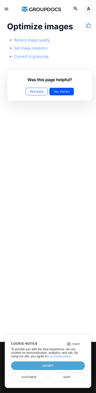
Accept (48, 365)
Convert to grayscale (31, 56)
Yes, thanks (61, 91)
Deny (67, 377)
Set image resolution (31, 48)
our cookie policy (59, 356)
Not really (37, 91)
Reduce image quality (32, 40)
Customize (29, 377)
